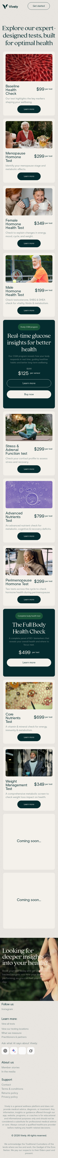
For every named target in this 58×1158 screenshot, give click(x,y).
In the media (8, 1071)
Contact (6, 1084)
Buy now (29, 394)
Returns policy (10, 1093)
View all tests (8, 1023)
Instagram (7, 1009)
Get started (39, 6)
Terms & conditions (12, 1088)
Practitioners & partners (14, 1037)
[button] (53, 6)
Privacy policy (10, 1096)
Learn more (29, 109)
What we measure (11, 1033)
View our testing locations (15, 1029)
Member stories (10, 1067)
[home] (15, 6)
